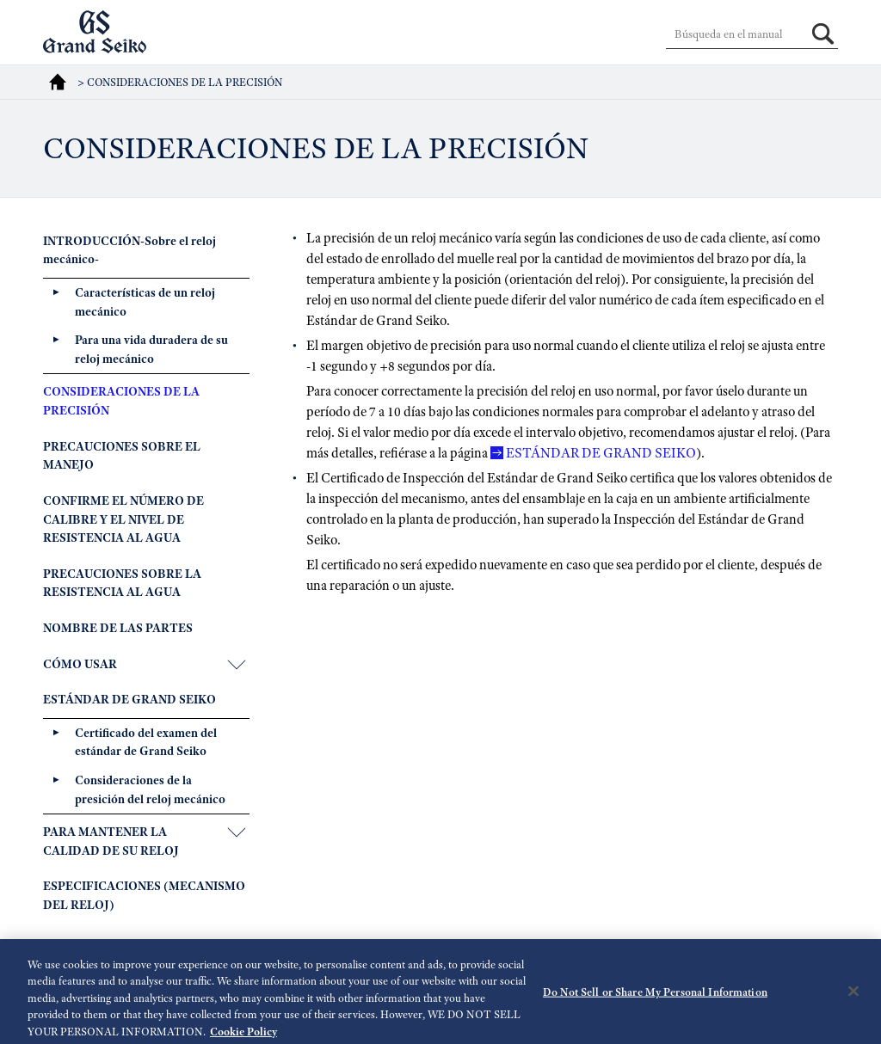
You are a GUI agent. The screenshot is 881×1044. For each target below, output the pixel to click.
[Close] (853, 996)
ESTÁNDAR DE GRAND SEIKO (601, 453)
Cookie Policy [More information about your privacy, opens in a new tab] (243, 1036)
